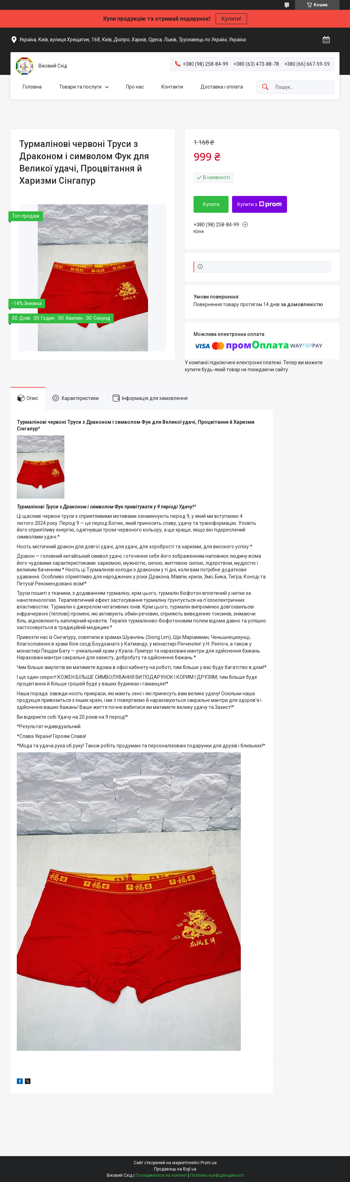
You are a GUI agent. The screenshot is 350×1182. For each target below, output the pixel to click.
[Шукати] (265, 87)
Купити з (259, 204)
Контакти (172, 87)
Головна (32, 87)
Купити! (231, 18)
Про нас (135, 87)
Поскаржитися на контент (161, 1175)
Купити (211, 204)
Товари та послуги (80, 87)
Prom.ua (209, 1162)
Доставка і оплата (222, 87)
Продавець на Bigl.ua (175, 1169)
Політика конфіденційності (217, 1175)
